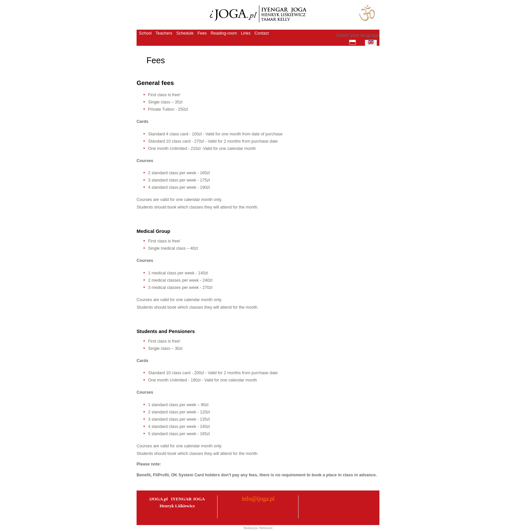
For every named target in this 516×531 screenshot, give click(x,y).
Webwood (265, 528)
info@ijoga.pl (258, 498)
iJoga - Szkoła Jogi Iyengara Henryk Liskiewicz (256, 14)
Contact (261, 33)
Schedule (185, 33)
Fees (202, 33)
